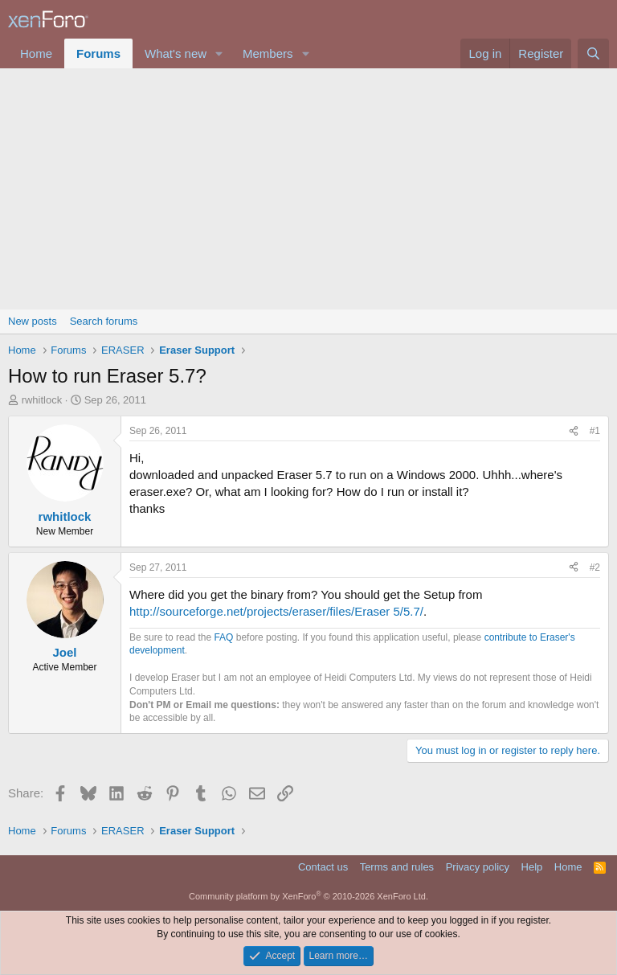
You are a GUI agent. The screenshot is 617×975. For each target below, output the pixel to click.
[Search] (593, 53)
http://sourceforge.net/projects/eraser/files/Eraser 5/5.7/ (276, 611)
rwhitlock (42, 400)
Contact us (323, 867)
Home (36, 53)
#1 (595, 430)
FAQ (223, 637)
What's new (175, 53)
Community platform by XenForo (308, 896)
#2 (595, 567)
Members (268, 53)
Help (532, 867)
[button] (219, 53)
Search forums (104, 321)
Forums (98, 53)
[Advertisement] (308, 188)
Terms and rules (397, 867)
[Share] (573, 431)
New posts (32, 321)
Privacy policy (477, 867)
